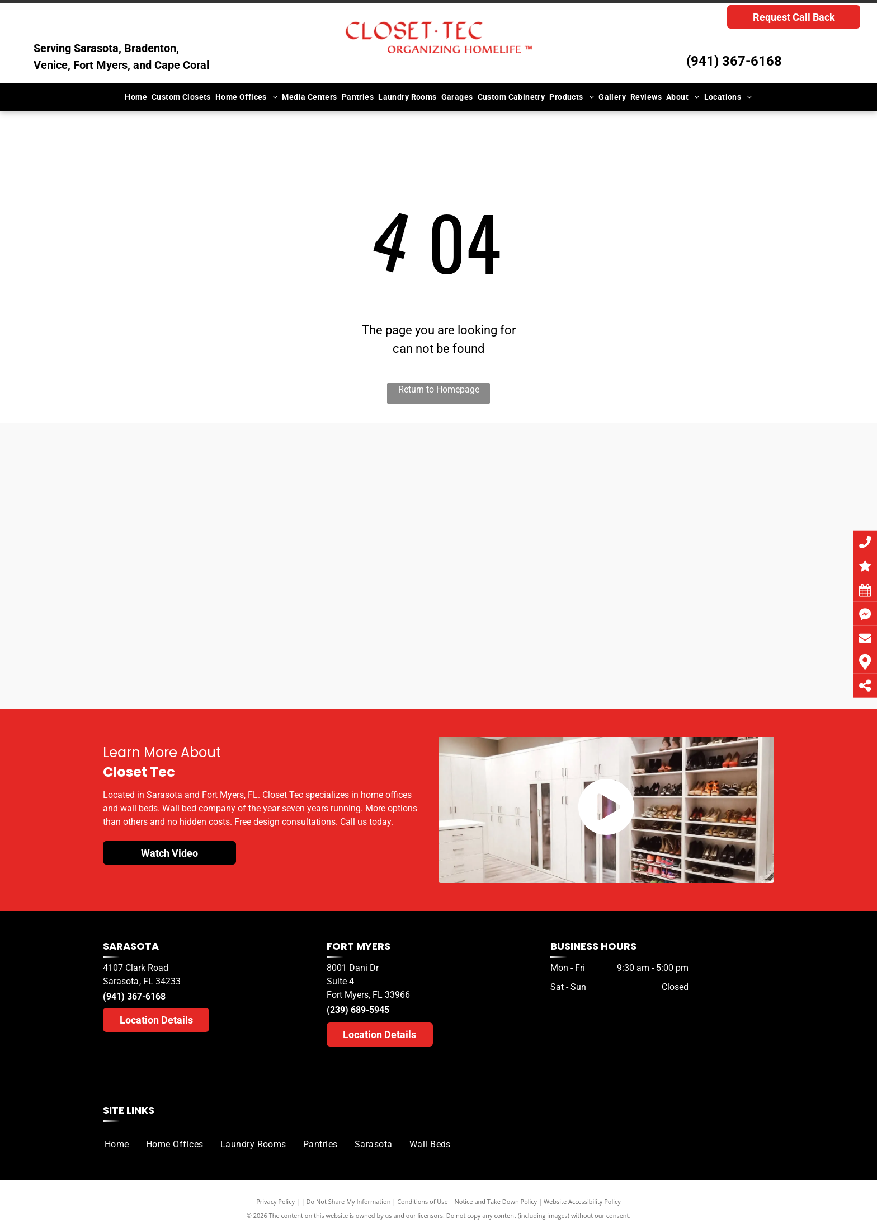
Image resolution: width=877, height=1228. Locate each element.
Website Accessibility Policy (582, 1201)
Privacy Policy (275, 1201)
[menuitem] (135, 97)
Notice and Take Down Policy (496, 1201)
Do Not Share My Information (349, 1201)
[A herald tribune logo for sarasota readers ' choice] (361, 625)
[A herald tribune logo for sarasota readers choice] (208, 609)
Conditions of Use (422, 1201)
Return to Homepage (438, 389)
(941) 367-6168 (734, 61)
